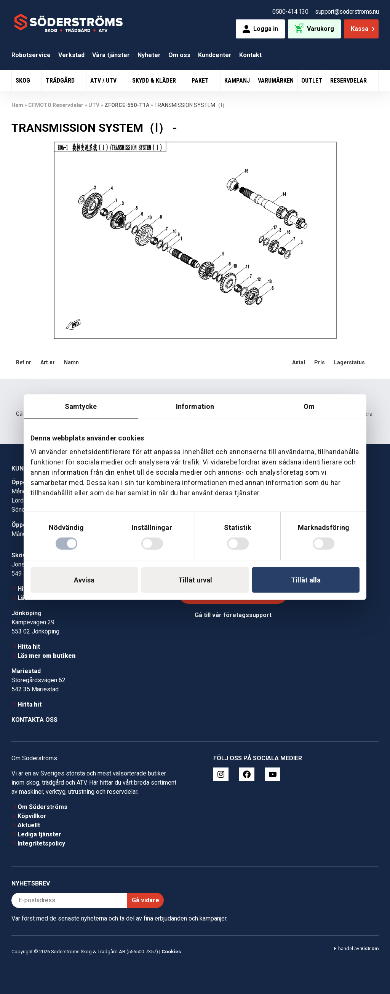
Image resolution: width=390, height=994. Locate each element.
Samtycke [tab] (81, 406)
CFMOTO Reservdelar (55, 105)
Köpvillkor (32, 816)
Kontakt (250, 55)
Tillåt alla (306, 580)
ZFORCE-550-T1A (126, 105)
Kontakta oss (34, 719)
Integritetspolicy (41, 843)
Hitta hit (29, 646)
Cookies (171, 951)
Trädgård (61, 80)
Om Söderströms (42, 807)
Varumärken (276, 80)
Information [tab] (195, 406)
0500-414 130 (290, 11)
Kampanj (237, 80)
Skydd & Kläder (154, 80)
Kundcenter (215, 55)
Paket (201, 80)
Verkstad (71, 55)
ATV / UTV (104, 80)
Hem (17, 105)
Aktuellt (29, 825)
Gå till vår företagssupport (233, 615)
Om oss (179, 55)
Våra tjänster (111, 55)
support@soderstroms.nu (347, 11)
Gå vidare (145, 900)
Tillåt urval (195, 580)
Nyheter (149, 55)
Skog (24, 80)
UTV (93, 105)
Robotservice (31, 55)
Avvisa (84, 580)
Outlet (311, 80)
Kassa (363, 28)
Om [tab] (309, 406)
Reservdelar (349, 80)
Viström (369, 948)
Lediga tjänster (39, 834)
